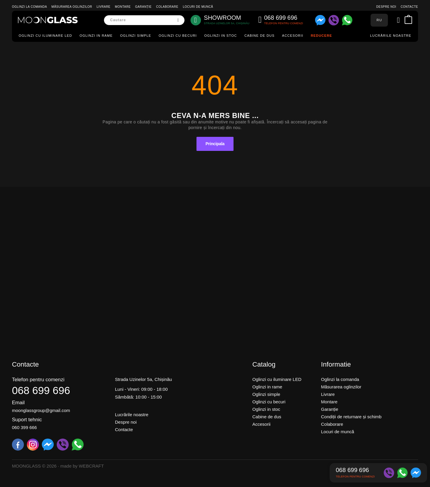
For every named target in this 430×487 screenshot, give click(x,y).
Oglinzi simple (135, 35)
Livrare (103, 6)
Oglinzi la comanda (29, 6)
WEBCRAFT (91, 465)
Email (18, 402)
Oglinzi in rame (96, 35)
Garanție (143, 6)
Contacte (409, 6)
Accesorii (292, 35)
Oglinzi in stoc (220, 35)
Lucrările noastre (390, 35)
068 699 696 (41, 390)
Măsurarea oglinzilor (71, 6)
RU (379, 20)
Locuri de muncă (198, 6)
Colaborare (167, 6)
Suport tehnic (27, 419)
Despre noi (386, 6)
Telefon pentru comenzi (38, 379)
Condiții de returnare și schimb (351, 416)
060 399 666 (24, 427)
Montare (123, 6)
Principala (214, 143)
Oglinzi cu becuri (178, 35)
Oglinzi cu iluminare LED (45, 35)
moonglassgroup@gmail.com (41, 410)
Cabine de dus (259, 35)
